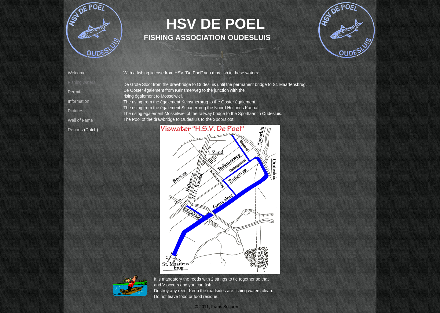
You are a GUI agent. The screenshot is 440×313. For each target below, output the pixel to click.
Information (78, 101)
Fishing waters (81, 82)
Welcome (77, 72)
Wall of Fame (80, 120)
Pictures (75, 110)
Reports (75, 129)
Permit (74, 91)
